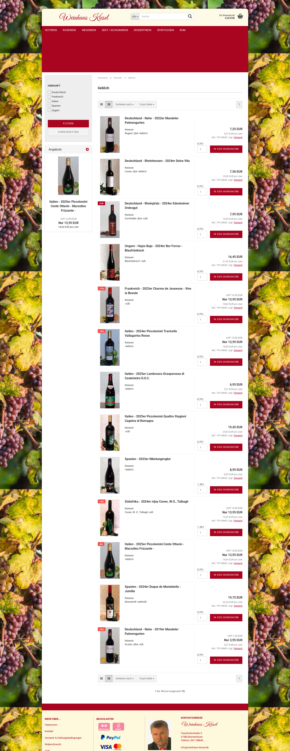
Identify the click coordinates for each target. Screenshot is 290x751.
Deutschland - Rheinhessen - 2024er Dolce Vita (157, 124)
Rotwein (51, 30)
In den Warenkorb (226, 112)
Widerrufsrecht (53, 707)
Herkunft (54, 49)
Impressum (51, 688)
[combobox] (124, 68)
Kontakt (49, 694)
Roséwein (69, 30)
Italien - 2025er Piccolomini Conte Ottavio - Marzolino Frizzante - (68, 169)
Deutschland (57, 55)
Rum (182, 30)
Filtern (68, 86)
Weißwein (89, 30)
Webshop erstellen (132, 745)
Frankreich (55, 59)
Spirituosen (165, 30)
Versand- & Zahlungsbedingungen (63, 701)
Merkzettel (232, 5)
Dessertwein (142, 30)
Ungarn (53, 73)
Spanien (54, 69)
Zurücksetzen (68, 95)
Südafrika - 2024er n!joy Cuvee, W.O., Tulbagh (156, 465)
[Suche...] (135, 16)
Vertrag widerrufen (57, 735)
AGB (47, 714)
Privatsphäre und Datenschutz (61, 720)
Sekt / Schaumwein (115, 30)
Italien (53, 64)
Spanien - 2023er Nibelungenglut (147, 422)
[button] (101, 68)
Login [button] (215, 5)
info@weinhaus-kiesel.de (195, 710)
